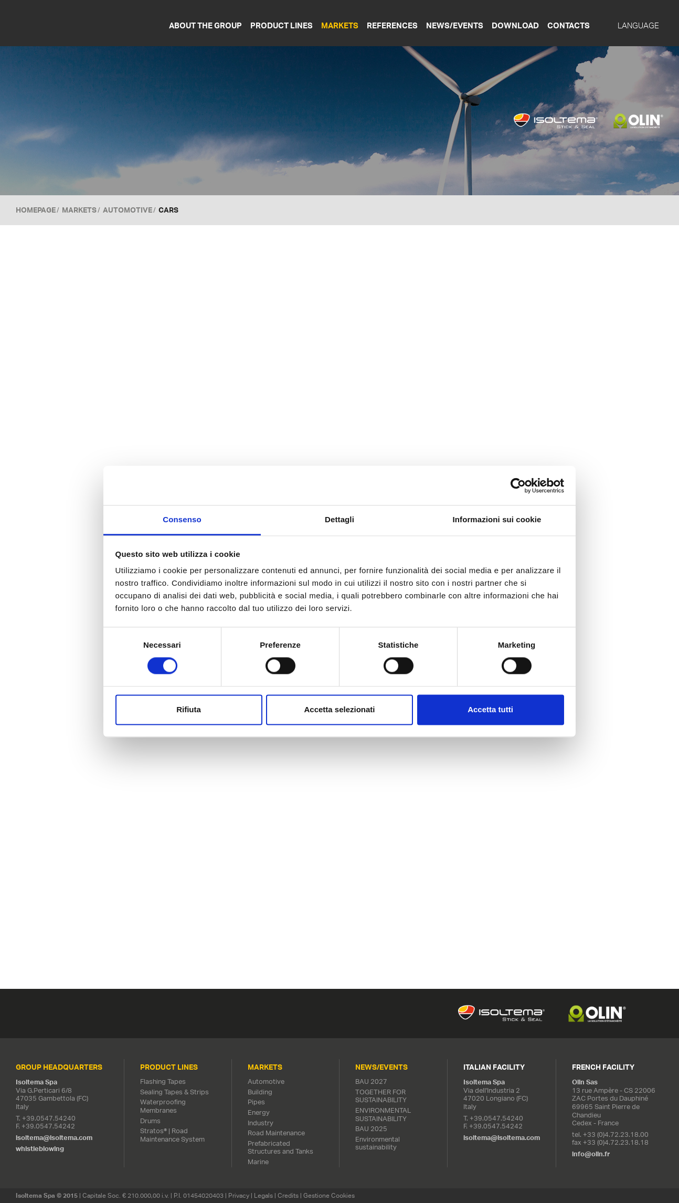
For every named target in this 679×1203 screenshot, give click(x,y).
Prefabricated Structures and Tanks (280, 1147)
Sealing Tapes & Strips (174, 1092)
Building (260, 1092)
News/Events (454, 25)
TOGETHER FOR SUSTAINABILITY (381, 1096)
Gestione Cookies (329, 1195)
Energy (259, 1112)
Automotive (127, 210)
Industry (260, 1123)
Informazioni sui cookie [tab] (497, 519)
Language (638, 25)
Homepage (36, 210)
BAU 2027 (371, 1081)
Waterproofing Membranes (163, 1107)
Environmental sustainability (377, 1143)
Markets (339, 25)
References (392, 25)
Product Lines (281, 25)
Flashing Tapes (163, 1081)
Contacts (568, 25)
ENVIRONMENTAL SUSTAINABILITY (383, 1114)
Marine (258, 1162)
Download (515, 25)
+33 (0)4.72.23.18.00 (616, 1134)
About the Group (205, 25)
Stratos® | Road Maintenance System (172, 1135)
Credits (288, 1195)
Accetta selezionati (339, 709)
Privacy (238, 1195)
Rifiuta (188, 709)
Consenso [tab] (182, 519)
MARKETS (79, 210)
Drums (150, 1121)
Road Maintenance (276, 1133)
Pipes (256, 1102)
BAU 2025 (371, 1129)
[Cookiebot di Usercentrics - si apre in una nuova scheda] (518, 485)
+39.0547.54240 (49, 1118)
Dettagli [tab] (339, 519)
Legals (263, 1195)
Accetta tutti (490, 709)
